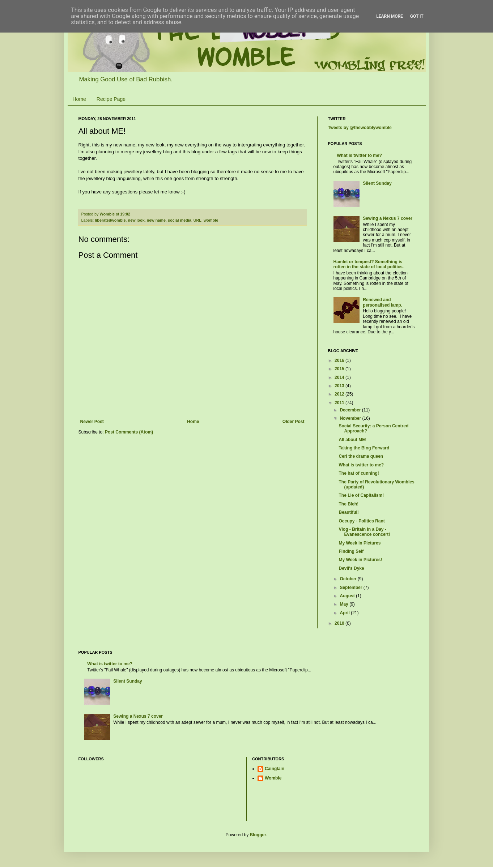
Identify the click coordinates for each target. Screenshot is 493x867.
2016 (340, 360)
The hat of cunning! (359, 473)
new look (136, 220)
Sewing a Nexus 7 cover (387, 218)
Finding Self (351, 551)
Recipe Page (111, 99)
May (344, 604)
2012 (340, 394)
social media (179, 220)
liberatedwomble (110, 220)
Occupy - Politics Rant (361, 521)
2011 (340, 402)
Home (79, 99)
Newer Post (92, 421)
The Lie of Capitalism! (361, 495)
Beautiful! (348, 512)
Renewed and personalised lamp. (382, 302)
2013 (340, 385)
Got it (417, 16)
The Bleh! (348, 504)
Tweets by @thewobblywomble (360, 127)
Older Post (293, 421)
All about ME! (352, 439)
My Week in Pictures (360, 543)
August (348, 595)
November (351, 418)
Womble (273, 778)
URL (197, 220)
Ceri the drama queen (361, 456)
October (348, 578)
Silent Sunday (377, 183)
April (345, 612)
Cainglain (274, 768)
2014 (340, 377)
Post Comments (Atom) (129, 432)
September (351, 587)
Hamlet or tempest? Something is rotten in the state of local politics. (368, 264)
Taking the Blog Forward (364, 447)
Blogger (258, 834)
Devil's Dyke (351, 568)
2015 (340, 368)
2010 (340, 623)
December (351, 410)
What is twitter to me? (359, 155)
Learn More (389, 16)
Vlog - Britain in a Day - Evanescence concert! (364, 532)
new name (156, 220)
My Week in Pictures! (360, 559)
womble (211, 220)
